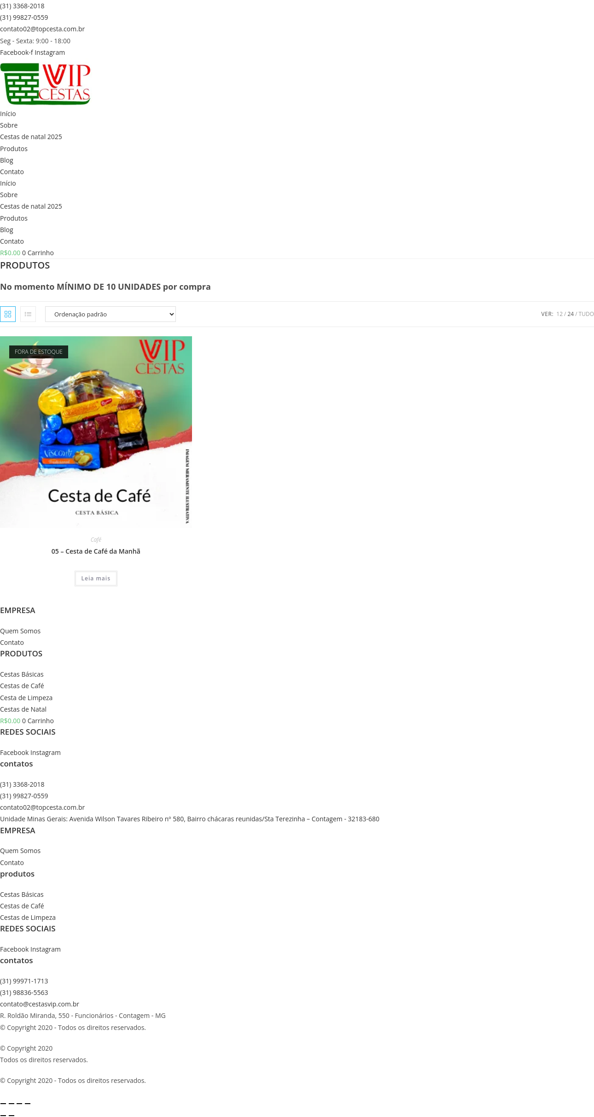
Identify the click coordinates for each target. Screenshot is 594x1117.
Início (8, 113)
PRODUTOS (21, 653)
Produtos (14, 148)
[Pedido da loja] (110, 314)
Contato (12, 171)
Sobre (8, 125)
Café (96, 540)
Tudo (586, 314)
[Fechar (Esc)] (27, 1104)
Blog (6, 160)
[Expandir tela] (11, 1104)
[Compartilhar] (19, 1104)
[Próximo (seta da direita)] (11, 1116)
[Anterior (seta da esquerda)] (3, 1116)
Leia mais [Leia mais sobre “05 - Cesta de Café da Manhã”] (96, 578)
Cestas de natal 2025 (31, 136)
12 (559, 314)
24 (570, 314)
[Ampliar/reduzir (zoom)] (3, 1104)
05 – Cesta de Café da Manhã (96, 551)
